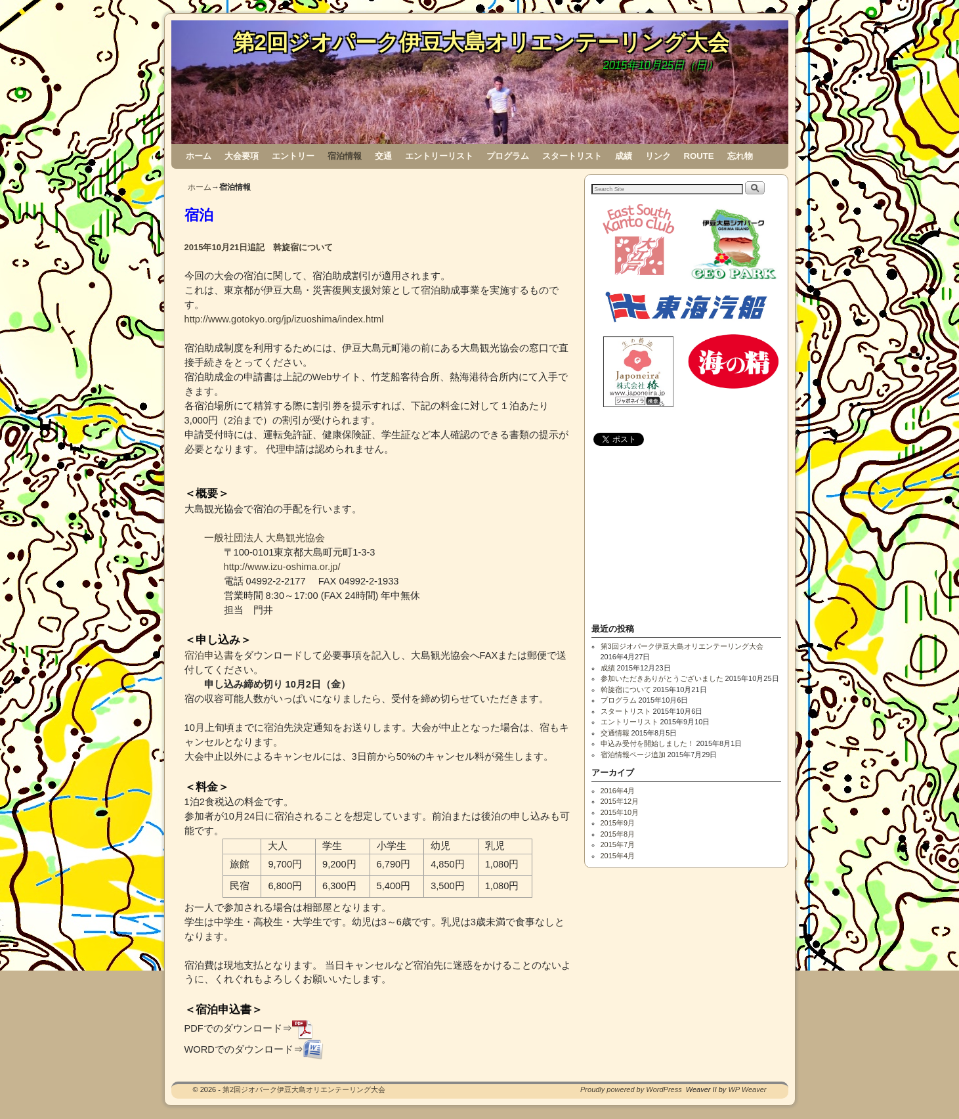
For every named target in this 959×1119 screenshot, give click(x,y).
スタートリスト (572, 156)
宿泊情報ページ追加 (633, 754)
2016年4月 (618, 791)
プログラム (507, 156)
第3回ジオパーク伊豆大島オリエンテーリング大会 (682, 646)
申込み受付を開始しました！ (647, 743)
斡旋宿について (626, 689)
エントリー (293, 156)
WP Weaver (747, 1089)
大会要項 (241, 156)
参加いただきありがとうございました (662, 678)
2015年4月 (618, 856)
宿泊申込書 (209, 655)
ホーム (198, 156)
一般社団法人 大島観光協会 (264, 538)
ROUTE (699, 156)
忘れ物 (740, 156)
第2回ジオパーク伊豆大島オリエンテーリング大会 (481, 42)
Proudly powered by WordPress (631, 1089)
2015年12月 (620, 801)
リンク (658, 156)
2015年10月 (620, 812)
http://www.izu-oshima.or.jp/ (282, 566)
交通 (383, 156)
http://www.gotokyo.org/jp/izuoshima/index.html (284, 319)
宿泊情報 (345, 156)
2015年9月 (618, 823)
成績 (623, 156)
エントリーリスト (439, 156)
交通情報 (615, 733)
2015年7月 (618, 844)
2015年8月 (618, 834)
